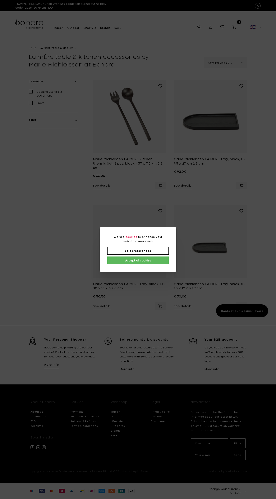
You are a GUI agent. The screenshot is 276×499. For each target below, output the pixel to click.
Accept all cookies (138, 260)
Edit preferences (138, 250)
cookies (131, 236)
